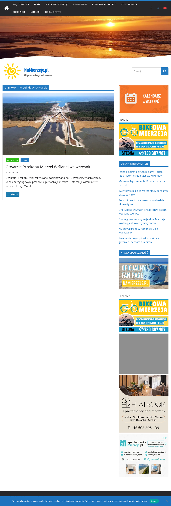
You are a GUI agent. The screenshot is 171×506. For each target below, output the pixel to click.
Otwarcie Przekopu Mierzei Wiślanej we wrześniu (49, 166)
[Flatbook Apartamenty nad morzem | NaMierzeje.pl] (143, 376)
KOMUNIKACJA (129, 4)
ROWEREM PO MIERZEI (104, 4)
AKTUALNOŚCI (12, 160)
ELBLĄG (24, 160)
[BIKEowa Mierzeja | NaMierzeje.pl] (143, 124)
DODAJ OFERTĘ (53, 11)
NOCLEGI (35, 11)
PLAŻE (37, 4)
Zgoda (154, 501)
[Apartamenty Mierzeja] (143, 436)
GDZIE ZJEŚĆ (19, 11)
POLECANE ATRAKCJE (57, 4)
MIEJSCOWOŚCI (21, 4)
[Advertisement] (143, 354)
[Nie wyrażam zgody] (167, 501)
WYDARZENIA (80, 4)
